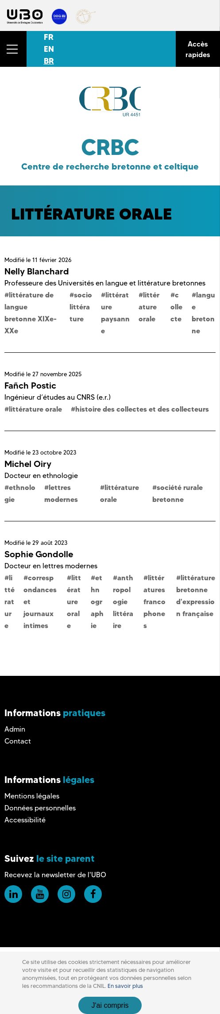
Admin (14, 729)
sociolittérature (80, 306)
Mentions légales (31, 796)
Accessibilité (25, 820)
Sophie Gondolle (38, 554)
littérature (9, 601)
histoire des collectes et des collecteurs (142, 409)
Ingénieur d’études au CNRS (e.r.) (57, 397)
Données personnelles (40, 808)
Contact (17, 741)
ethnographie (97, 601)
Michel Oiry (27, 464)
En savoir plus (125, 986)
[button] (13, 49)
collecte (176, 306)
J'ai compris (110, 1005)
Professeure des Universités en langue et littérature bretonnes (104, 283)
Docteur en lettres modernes (50, 566)
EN (49, 49)
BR (49, 61)
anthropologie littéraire (123, 601)
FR (49, 37)
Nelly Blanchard (36, 271)
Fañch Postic (30, 385)
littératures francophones (154, 601)
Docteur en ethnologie (41, 475)
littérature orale (149, 306)
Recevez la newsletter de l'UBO (55, 875)
